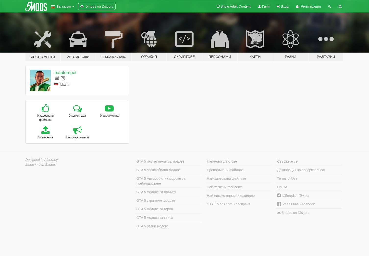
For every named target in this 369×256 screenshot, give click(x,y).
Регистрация (308, 6)
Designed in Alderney (41, 160)
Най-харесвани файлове (226, 178)
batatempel (65, 72)
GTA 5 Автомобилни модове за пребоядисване (160, 181)
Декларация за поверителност (301, 170)
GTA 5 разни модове (152, 226)
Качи (264, 6)
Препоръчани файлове (225, 170)
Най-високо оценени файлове (231, 196)
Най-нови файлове (222, 161)
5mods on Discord (293, 213)
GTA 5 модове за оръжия (156, 192)
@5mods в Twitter (293, 195)
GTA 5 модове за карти (154, 218)
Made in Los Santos (40, 165)
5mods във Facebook (296, 204)
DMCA (282, 187)
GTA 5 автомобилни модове (158, 170)
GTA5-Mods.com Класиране (229, 204)
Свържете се (287, 161)
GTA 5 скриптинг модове (155, 200)
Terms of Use (287, 178)
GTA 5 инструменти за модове (160, 161)
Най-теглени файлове (224, 187)
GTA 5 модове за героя (154, 209)
